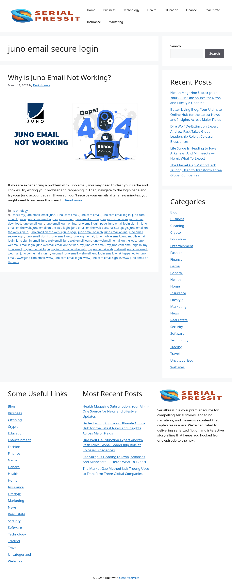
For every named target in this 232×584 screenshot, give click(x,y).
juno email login (33, 223)
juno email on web (90, 232)
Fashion (176, 252)
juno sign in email (28, 240)
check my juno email (26, 215)
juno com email (90, 215)
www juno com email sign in (102, 258)
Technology (131, 10)
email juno (48, 215)
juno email (66, 219)
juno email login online (61, 223)
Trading (176, 347)
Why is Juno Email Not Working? (59, 77)
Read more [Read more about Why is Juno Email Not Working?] (73, 200)
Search (175, 46)
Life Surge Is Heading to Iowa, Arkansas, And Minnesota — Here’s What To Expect (194, 153)
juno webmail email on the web (57, 245)
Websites (177, 367)
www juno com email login (64, 258)
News (174, 313)
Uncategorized (181, 360)
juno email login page (92, 223)
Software (177, 333)
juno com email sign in (42, 219)
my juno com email (92, 245)
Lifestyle (176, 299)
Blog (173, 212)
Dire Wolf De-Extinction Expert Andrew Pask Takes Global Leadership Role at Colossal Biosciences (113, 445)
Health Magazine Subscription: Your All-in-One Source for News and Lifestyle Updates (195, 97)
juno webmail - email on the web (114, 240)
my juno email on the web (68, 249)
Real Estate (212, 10)
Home (91, 10)
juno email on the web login (51, 228)
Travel (175, 353)
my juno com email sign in (124, 245)
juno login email (83, 236)
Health (152, 10)
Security (176, 326)
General (176, 273)
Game (175, 266)
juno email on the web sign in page (53, 232)
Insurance (94, 22)
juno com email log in (116, 215)
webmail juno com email (130, 249)
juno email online (115, 232)
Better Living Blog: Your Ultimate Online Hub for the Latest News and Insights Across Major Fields (196, 114)
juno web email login (77, 240)
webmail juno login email (96, 253)
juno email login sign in (124, 223)
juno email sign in (37, 236)
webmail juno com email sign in (29, 253)
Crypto (175, 232)
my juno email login (37, 249)
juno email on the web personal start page (99, 228)
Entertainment (181, 246)
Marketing (116, 22)
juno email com (117, 219)
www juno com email (31, 258)
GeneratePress (129, 578)
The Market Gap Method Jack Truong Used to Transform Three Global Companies (196, 170)
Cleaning (177, 225)
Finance (191, 10)
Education (171, 10)
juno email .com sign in (90, 219)
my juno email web (100, 249)
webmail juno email (65, 253)
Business (109, 10)
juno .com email (67, 215)
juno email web (61, 236)
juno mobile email (108, 236)
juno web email (51, 240)
